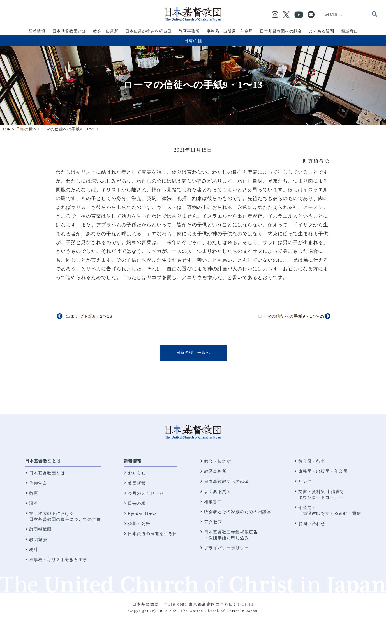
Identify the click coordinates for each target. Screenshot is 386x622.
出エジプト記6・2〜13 (89, 316)
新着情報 (133, 461)
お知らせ (137, 473)
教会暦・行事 (311, 461)
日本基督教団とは (43, 461)
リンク (305, 481)
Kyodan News (142, 513)
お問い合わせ (311, 523)
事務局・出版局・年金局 (323, 471)
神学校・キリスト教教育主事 (58, 559)
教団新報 (137, 483)
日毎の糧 (193, 40)
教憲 (33, 493)
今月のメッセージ (146, 493)
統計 (33, 549)
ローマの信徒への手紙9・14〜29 (291, 316)
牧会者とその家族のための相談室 (237, 511)
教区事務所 (215, 471)
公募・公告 (139, 523)
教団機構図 (40, 529)
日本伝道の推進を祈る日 (152, 533)
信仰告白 (38, 483)
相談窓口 (213, 501)
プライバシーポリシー (226, 547)
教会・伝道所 (217, 461)
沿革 (33, 503)
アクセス (213, 521)
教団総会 (38, 539)
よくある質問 (217, 491)
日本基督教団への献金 (226, 481)
